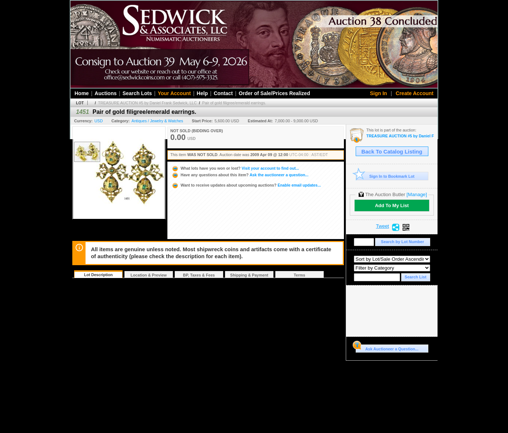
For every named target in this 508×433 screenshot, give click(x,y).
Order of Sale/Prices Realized (274, 93)
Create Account (414, 93)
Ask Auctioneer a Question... (387, 347)
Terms (299, 275)
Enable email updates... (246, 185)
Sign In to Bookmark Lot (385, 176)
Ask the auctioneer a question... (239, 175)
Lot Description (98, 275)
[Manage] (416, 194)
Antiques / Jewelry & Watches (157, 121)
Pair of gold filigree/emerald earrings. (234, 103)
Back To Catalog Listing (392, 152)
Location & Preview (149, 275)
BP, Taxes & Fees (199, 275)
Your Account (174, 93)
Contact (223, 93)
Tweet (382, 226)
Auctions (106, 93)
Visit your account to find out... (235, 168)
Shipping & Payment (249, 275)
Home (82, 93)
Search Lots (137, 93)
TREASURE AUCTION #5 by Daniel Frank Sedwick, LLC (147, 103)
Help (202, 93)
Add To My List (392, 205)
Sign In (378, 93)
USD (98, 121)
